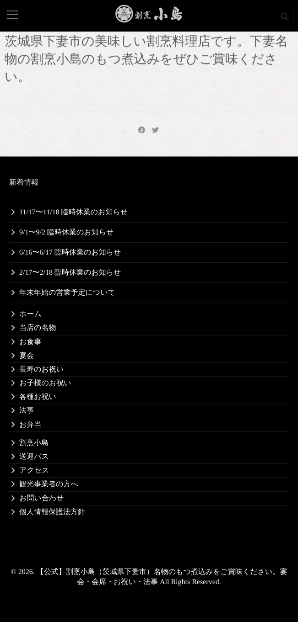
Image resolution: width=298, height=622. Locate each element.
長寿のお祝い (41, 369)
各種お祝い (37, 397)
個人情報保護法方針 (52, 512)
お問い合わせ (41, 498)
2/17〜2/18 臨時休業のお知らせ (70, 272)
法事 (26, 411)
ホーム (30, 314)
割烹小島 (34, 443)
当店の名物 (37, 328)
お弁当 (30, 425)
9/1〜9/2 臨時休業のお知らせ (66, 232)
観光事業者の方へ (48, 484)
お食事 (30, 342)
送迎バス (34, 457)
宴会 (26, 356)
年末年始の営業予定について (67, 293)
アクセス (34, 470)
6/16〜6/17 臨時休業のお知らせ (70, 252)
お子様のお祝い (45, 383)
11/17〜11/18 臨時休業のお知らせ (73, 212)
